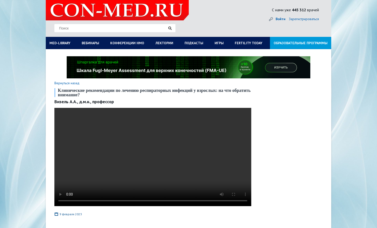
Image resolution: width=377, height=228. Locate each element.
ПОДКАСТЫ (194, 43)
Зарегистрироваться (304, 19)
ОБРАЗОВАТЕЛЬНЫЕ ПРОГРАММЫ (301, 43)
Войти (280, 19)
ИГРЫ (219, 43)
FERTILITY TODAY (248, 43)
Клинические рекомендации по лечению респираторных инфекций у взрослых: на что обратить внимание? (154, 92)
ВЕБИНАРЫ (90, 43)
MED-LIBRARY (59, 43)
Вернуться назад (66, 83)
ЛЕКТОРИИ (164, 43)
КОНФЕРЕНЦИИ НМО (127, 43)
